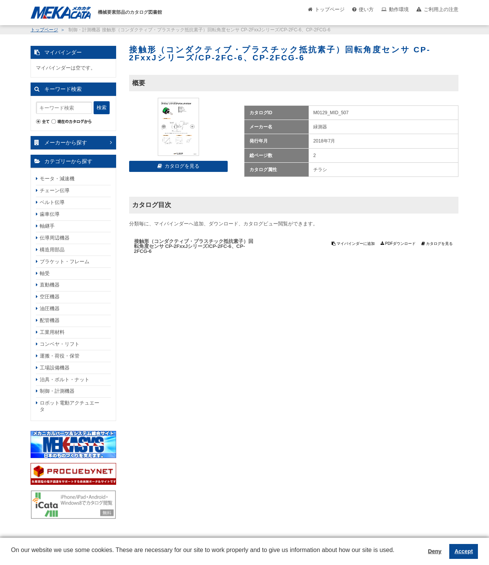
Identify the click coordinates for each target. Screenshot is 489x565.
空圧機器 (50, 296)
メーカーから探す (65, 142)
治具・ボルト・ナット (64, 379)
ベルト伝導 (52, 202)
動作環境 (399, 9)
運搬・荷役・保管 (59, 356)
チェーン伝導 (55, 190)
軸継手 (47, 226)
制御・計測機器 (57, 391)
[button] (12, 556)
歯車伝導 (50, 214)
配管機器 (50, 320)
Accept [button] (464, 551)
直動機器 (50, 285)
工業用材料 (52, 332)
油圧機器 (50, 308)
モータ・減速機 (57, 178)
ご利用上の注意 (441, 9)
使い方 (366, 9)
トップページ (330, 9)
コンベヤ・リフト (59, 344)
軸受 (45, 273)
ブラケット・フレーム (64, 261)
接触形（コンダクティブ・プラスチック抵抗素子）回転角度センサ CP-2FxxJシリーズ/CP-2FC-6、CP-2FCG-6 (193, 246)
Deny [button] (434, 551)
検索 (102, 107)
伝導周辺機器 (55, 238)
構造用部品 (52, 250)
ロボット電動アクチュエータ (69, 406)
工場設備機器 (55, 368)
